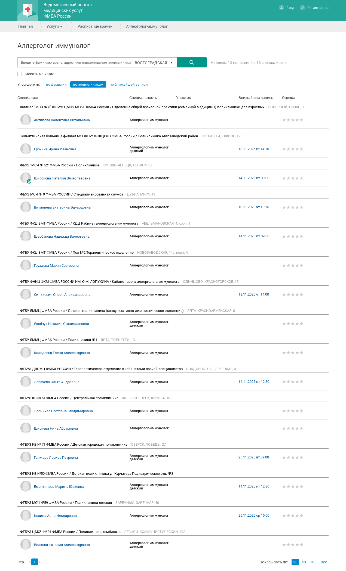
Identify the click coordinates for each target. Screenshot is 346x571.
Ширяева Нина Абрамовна (56, 428)
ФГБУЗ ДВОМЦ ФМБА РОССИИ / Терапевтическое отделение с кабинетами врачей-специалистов (101, 369)
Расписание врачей (95, 26)
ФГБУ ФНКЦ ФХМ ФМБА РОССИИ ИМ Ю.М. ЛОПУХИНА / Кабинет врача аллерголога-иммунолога (100, 282)
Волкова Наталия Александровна (62, 545)
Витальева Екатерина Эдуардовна (62, 207)
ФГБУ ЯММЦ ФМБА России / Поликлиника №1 (59, 340)
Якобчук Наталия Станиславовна (61, 324)
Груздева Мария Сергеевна (56, 265)
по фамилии (56, 84)
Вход (286, 7)
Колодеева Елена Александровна (62, 353)
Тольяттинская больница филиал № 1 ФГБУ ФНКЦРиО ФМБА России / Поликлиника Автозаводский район (109, 136)
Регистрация (314, 7)
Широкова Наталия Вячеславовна (62, 178)
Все (324, 562)
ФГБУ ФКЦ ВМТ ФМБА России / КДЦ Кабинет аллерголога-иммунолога (79, 223)
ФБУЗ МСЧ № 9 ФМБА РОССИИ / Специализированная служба (72, 194)
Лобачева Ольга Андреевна (56, 382)
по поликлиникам (88, 84)
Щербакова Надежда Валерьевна (62, 236)
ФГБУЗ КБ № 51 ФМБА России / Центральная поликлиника (69, 398)
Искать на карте (39, 74)
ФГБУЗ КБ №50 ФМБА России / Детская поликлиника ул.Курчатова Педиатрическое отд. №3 (97, 473)
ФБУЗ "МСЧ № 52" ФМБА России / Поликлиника (60, 165)
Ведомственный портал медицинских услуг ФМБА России (68, 10)
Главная (25, 26)
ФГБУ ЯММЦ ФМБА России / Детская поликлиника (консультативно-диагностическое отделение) (102, 311)
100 (313, 562)
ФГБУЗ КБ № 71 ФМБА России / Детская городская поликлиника (74, 444)
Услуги (53, 26)
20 (295, 562)
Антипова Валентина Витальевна (62, 120)
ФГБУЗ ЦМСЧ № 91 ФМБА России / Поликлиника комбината (70, 532)
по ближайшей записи (129, 84)
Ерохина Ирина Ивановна (55, 149)
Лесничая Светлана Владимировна (63, 411)
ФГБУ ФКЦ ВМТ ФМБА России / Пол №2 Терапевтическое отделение (77, 252)
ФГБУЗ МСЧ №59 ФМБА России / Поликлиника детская (66, 503)
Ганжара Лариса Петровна (56, 457)
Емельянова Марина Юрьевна (59, 487)
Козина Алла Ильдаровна (55, 516)
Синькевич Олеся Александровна (62, 295)
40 (304, 562)
